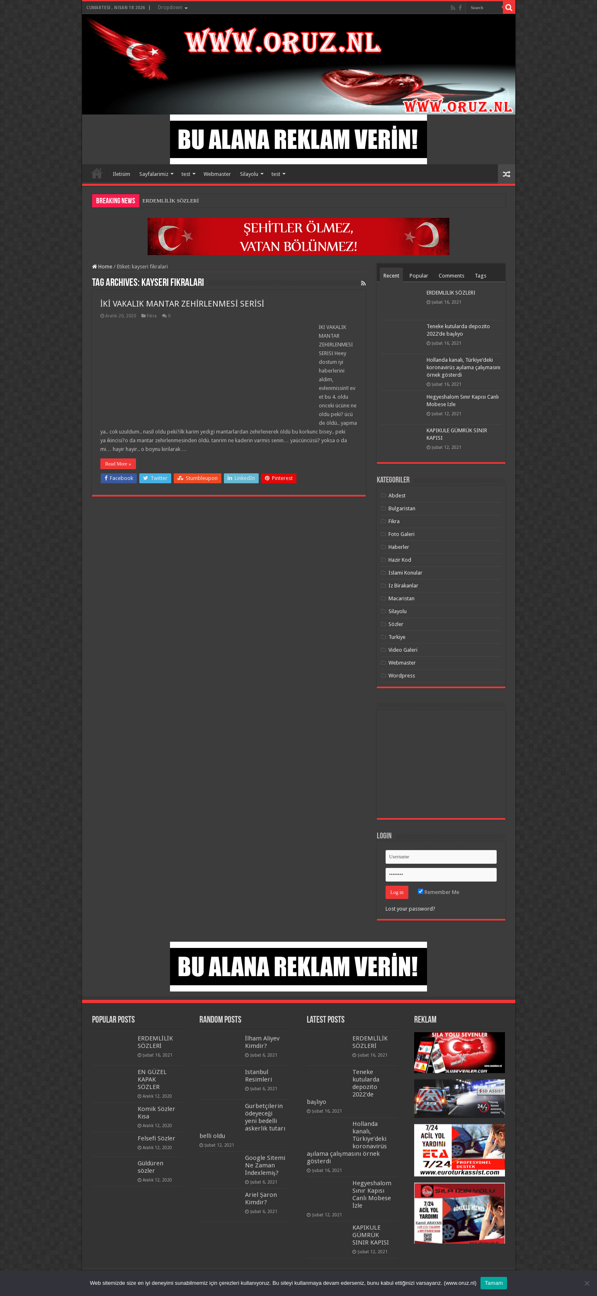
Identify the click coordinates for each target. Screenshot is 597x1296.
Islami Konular (405, 573)
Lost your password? (410, 909)
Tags (480, 276)
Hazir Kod (399, 560)
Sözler (395, 624)
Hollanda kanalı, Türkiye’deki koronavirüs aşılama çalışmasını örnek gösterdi (463, 367)
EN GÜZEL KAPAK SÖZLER (152, 1079)
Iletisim (121, 174)
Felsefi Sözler (156, 1138)
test (186, 174)
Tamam (494, 1283)
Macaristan (401, 598)
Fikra (152, 316)
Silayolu (249, 174)
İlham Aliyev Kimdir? (262, 1042)
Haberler (398, 547)
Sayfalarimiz (153, 174)
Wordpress (401, 675)
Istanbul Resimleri (258, 1075)
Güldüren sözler (150, 1167)
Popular (419, 276)
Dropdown (170, 7)
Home (97, 173)
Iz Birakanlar (403, 585)
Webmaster (217, 174)
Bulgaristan (401, 508)
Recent (391, 276)
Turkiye (396, 637)
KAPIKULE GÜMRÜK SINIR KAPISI (370, 1235)
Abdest (396, 495)
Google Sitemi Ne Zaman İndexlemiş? (265, 1165)
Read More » (118, 464)
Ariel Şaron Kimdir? (261, 1198)
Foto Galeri (401, 534)
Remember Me (438, 892)
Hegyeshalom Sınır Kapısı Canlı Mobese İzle (371, 1194)
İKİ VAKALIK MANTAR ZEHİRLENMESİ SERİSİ (182, 304)
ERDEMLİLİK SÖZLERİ (171, 200)
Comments (451, 276)
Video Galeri (402, 650)
